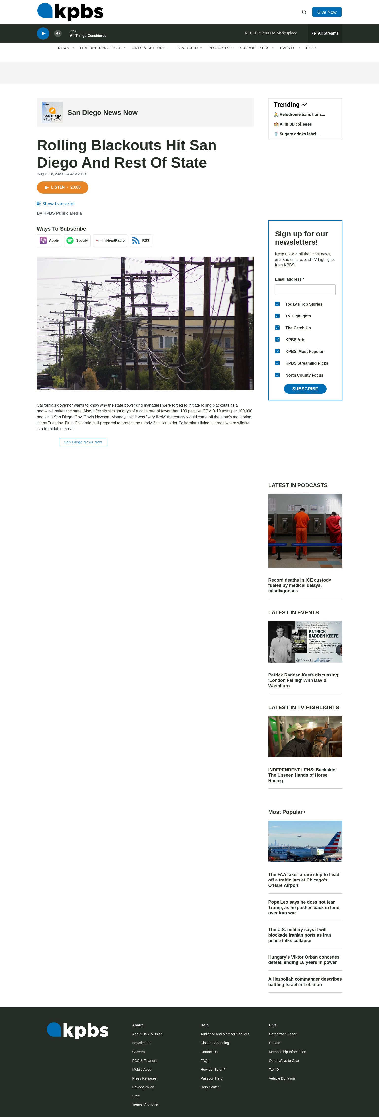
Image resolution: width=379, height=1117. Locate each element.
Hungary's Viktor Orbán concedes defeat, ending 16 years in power (304, 960)
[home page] (70, 13)
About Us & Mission (147, 1034)
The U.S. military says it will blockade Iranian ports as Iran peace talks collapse (299, 935)
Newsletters (141, 1043)
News (63, 51)
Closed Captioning (215, 1043)
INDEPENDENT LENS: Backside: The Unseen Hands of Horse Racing (302, 775)
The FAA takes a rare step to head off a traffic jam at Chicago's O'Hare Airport (303, 880)
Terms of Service (145, 1105)
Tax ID (274, 1069)
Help (311, 51)
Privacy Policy (143, 1087)
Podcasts (218, 51)
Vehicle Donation (282, 1078)
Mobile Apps (141, 1069)
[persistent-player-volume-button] (58, 35)
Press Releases (144, 1078)
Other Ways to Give (284, 1061)
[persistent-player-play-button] (43, 36)
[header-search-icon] (304, 13)
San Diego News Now (103, 112)
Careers (138, 1052)
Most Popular (287, 812)
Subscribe (305, 388)
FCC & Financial (145, 1061)
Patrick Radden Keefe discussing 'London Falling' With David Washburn (303, 680)
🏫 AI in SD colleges (293, 124)
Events (288, 51)
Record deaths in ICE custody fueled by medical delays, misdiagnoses (299, 585)
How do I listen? (213, 1069)
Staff (136, 1096)
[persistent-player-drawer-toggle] (325, 36)
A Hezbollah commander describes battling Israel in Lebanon (305, 982)
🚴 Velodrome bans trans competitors (298, 117)
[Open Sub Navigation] (73, 51)
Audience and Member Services (225, 1034)
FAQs (205, 1061)
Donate (274, 1043)
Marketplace (287, 35)
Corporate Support (283, 1034)
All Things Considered (88, 38)
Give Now (327, 13)
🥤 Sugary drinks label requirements (295, 136)
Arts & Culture (148, 51)
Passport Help (211, 1078)
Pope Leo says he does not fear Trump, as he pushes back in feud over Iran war (304, 907)
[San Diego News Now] (52, 112)
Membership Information (287, 1052)
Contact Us (209, 1052)
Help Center (210, 1087)
